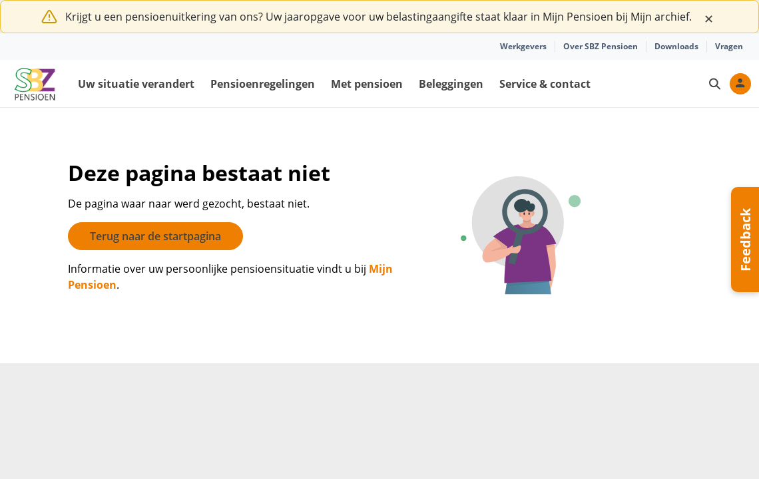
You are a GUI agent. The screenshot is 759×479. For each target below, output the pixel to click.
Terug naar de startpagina (155, 236)
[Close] (708, 16)
